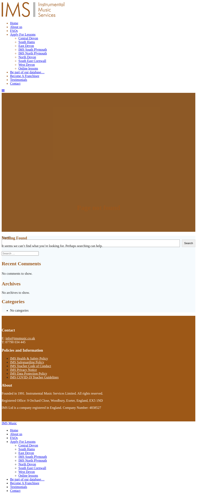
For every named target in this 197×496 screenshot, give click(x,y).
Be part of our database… (27, 72)
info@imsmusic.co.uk (20, 338)
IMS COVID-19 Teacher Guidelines (34, 377)
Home (14, 23)
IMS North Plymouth (32, 53)
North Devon (27, 57)
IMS (9, 423)
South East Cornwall (32, 61)
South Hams (26, 42)
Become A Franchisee (24, 76)
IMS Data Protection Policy (28, 373)
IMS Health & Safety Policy (29, 358)
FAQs (14, 30)
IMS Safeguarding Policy (27, 362)
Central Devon (28, 38)
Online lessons (28, 68)
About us (16, 27)
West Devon (26, 64)
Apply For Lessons (23, 34)
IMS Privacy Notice (23, 370)
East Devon (26, 46)
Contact (15, 83)
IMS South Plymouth (32, 49)
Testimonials (18, 80)
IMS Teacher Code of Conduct (30, 366)
